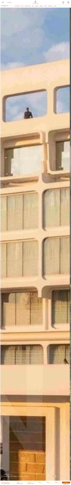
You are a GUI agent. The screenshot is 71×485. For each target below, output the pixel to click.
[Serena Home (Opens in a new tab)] (3, 2)
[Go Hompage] (35, 2)
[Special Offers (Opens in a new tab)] (63, 2)
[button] (21, 483)
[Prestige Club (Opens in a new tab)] (68, 2)
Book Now (66, 482)
